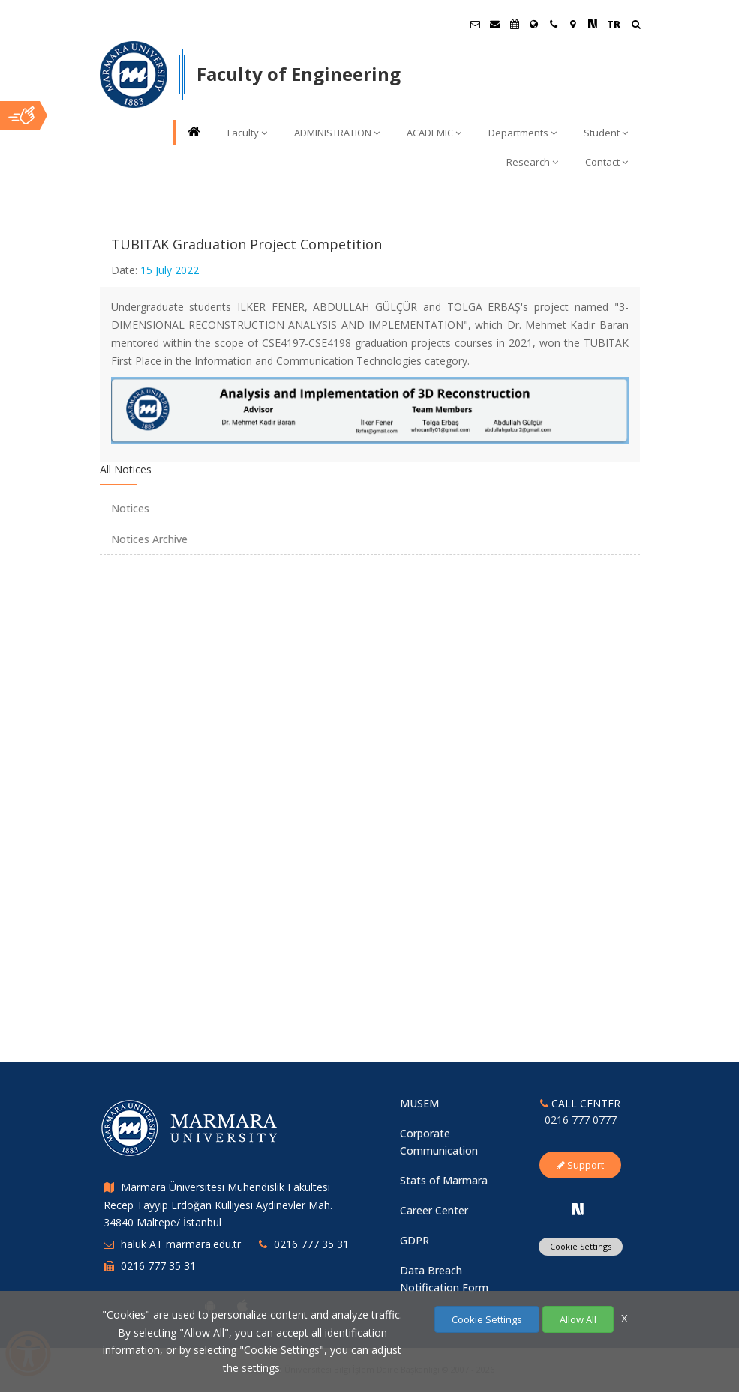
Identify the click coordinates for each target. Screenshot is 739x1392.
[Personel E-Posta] (495, 24)
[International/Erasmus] (534, 24)
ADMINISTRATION (337, 132)
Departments (522, 132)
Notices (130, 508)
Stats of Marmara (444, 1180)
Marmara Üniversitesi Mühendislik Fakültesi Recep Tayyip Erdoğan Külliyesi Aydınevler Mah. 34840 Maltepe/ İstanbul (218, 1205)
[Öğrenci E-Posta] (475, 24)
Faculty (247, 132)
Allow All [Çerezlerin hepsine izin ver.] (578, 1319)
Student (606, 132)
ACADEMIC (434, 132)
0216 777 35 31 (311, 1244)
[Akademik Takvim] (514, 24)
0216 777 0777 (581, 1120)
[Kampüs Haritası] (573, 24)
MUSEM (419, 1103)
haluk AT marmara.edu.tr (181, 1244)
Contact (606, 162)
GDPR (414, 1240)
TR (613, 24)
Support (580, 1165)
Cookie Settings (580, 1246)
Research (532, 162)
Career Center (434, 1210)
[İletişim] (553, 24)
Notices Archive (149, 539)
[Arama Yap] (635, 25)
